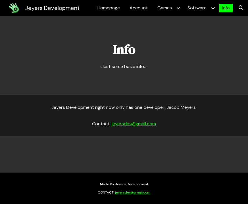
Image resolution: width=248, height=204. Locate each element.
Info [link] (226, 8)
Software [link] (197, 8)
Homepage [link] (108, 8)
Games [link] (164, 8)
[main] (124, 55)
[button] (241, 8)
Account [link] (139, 8)
